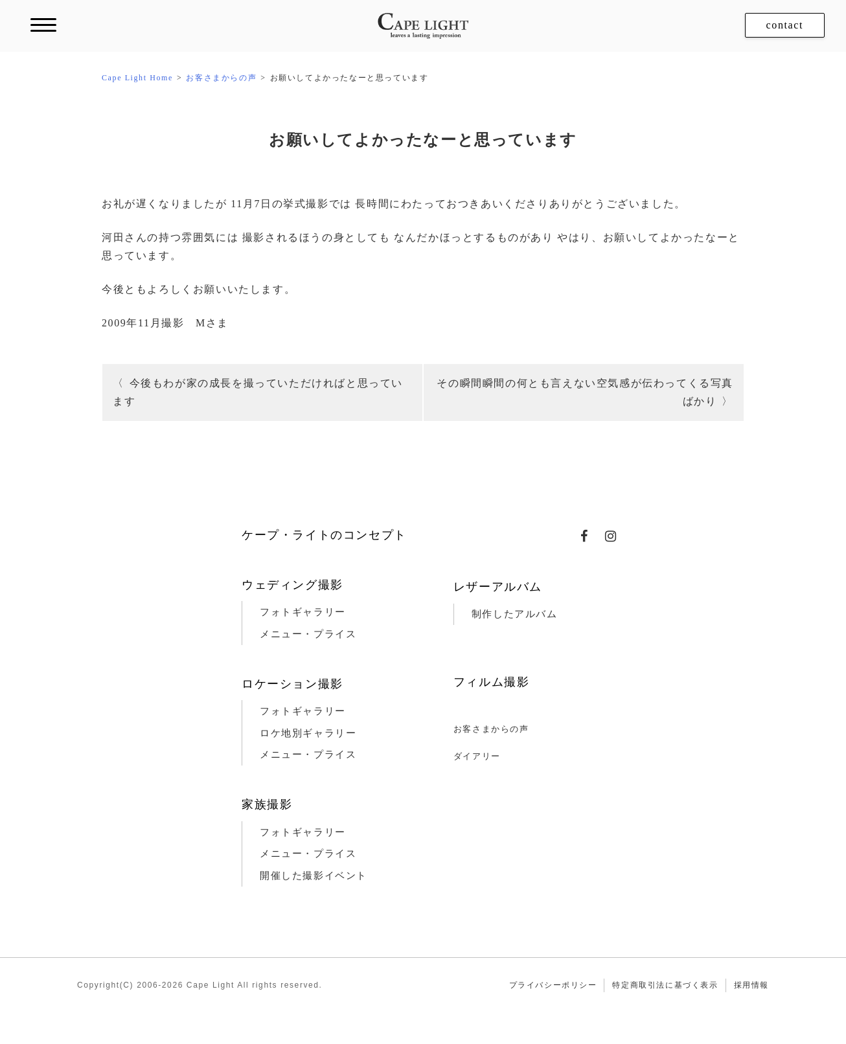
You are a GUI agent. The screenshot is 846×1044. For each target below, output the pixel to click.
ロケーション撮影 (292, 683)
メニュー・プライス (308, 634)
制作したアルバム (515, 614)
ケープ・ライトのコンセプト (324, 534)
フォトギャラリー (303, 612)
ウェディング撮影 (292, 584)
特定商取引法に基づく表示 (665, 985)
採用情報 (751, 985)
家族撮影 (267, 804)
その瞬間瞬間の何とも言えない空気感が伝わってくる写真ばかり (585, 392)
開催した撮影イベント (313, 875)
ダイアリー (477, 756)
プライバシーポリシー (553, 985)
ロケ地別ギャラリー (308, 733)
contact (784, 24)
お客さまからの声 (491, 729)
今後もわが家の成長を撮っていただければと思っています (258, 392)
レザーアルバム (497, 586)
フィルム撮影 (491, 681)
